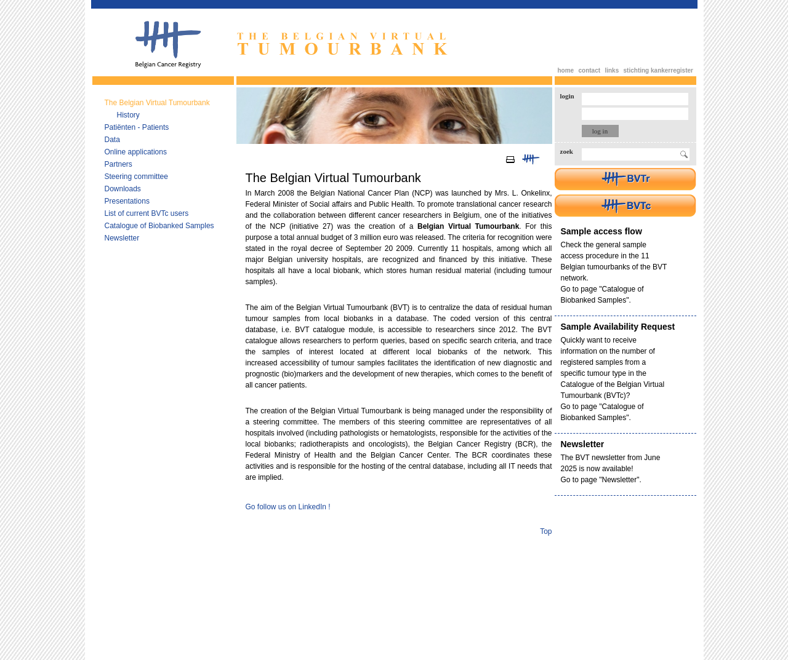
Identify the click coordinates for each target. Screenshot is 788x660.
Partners (118, 164)
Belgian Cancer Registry (168, 44)
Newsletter (122, 238)
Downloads (123, 189)
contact (590, 70)
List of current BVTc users (147, 213)
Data (112, 139)
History (128, 115)
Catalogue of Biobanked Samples (159, 225)
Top (546, 531)
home (566, 70)
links (612, 70)
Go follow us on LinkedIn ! (288, 507)
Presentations (127, 201)
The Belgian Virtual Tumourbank (157, 102)
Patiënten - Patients (137, 127)
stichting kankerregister (658, 70)
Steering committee (136, 176)
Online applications (136, 152)
